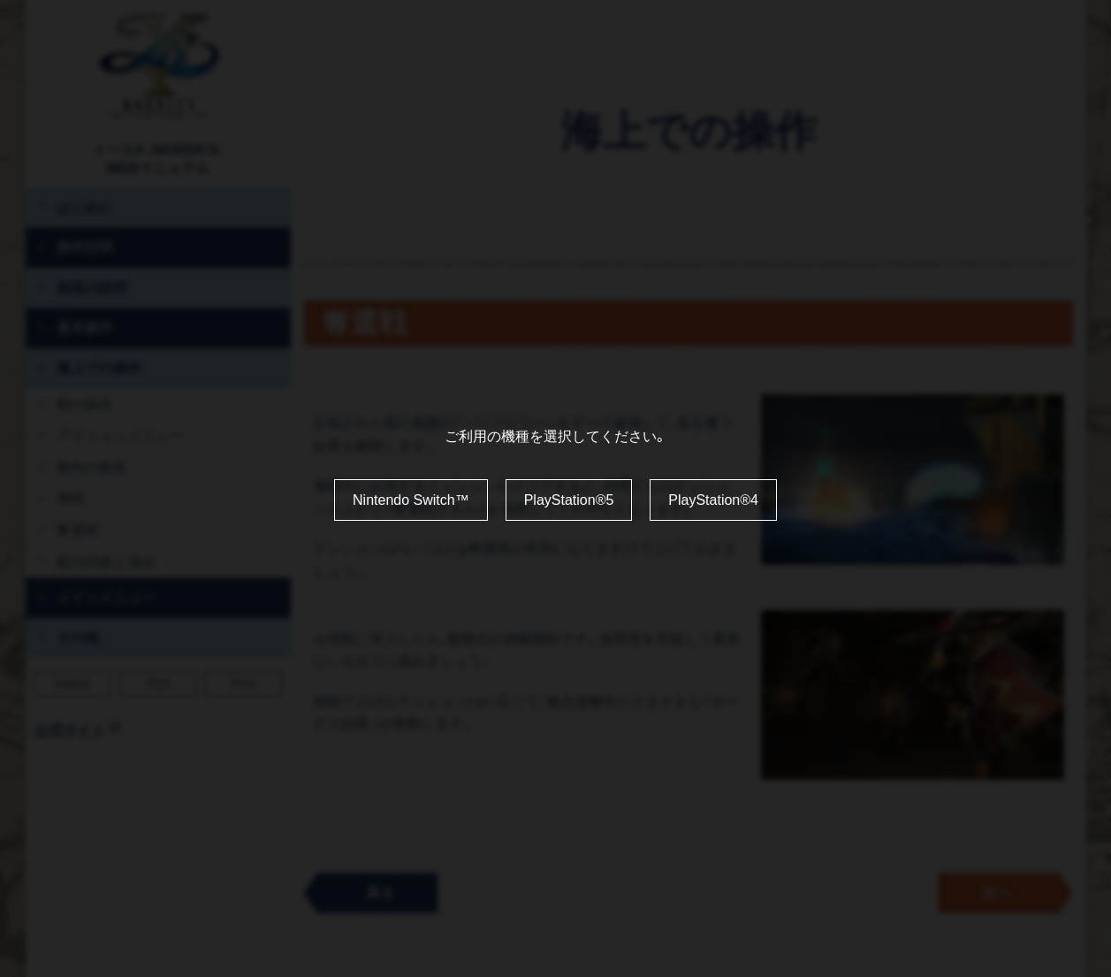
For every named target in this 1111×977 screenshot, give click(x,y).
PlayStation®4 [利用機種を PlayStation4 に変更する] (713, 500)
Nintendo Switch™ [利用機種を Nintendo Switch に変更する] (411, 500)
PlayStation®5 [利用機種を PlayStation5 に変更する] (569, 500)
